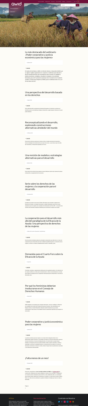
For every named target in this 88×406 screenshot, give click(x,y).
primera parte (56, 371)
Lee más (28, 68)
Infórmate (12, 11)
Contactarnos (68, 1)
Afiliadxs (63, 1)
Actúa (11, 15)
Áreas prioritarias (14, 8)
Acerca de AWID (41, 1)
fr (76, 1)
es (78, 1)
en (74, 1)
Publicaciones (47, 1)
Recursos (53, 1)
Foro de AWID (58, 1)
